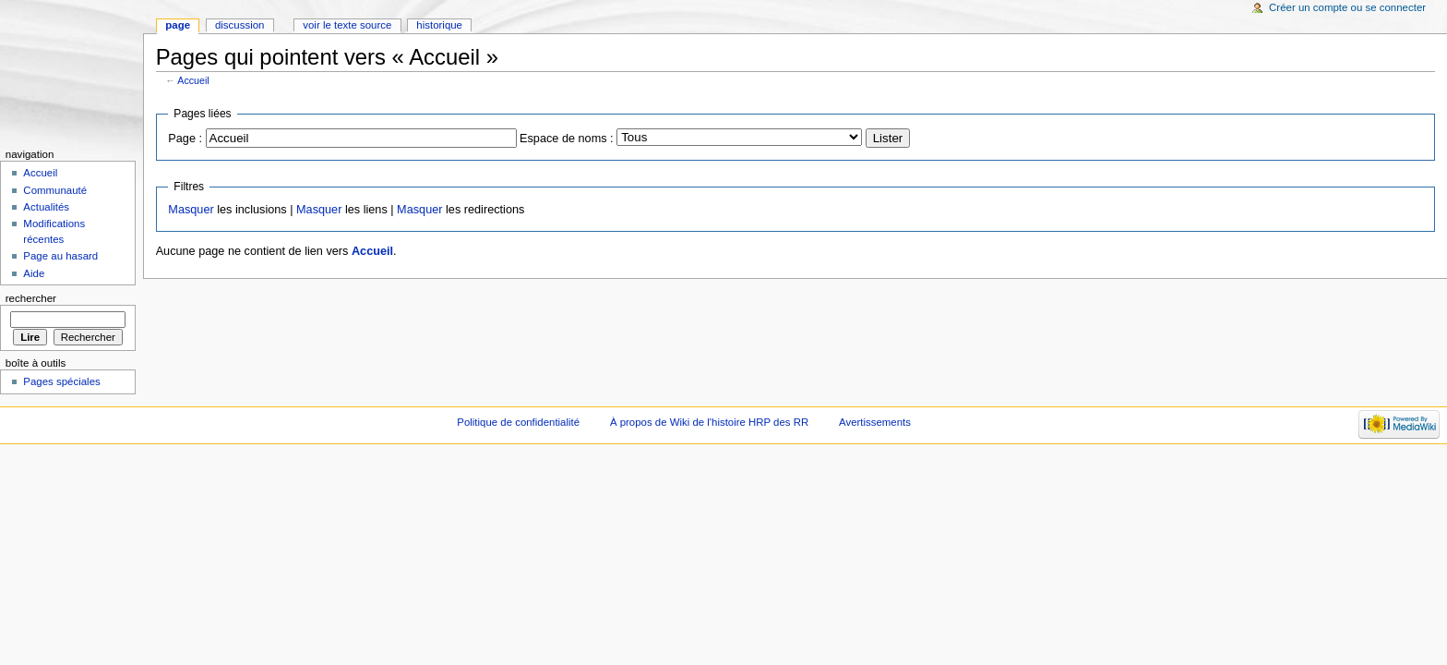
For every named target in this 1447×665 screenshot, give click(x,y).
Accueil (193, 80)
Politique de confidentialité (518, 422)
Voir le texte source (347, 24)
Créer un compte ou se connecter (1347, 7)
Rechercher (31, 298)
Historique (439, 24)
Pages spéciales (61, 381)
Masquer (190, 209)
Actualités (46, 206)
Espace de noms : (567, 138)
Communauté (55, 190)
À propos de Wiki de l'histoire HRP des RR (709, 422)
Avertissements (875, 422)
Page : (185, 138)
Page (177, 24)
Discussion (239, 24)
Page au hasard (60, 255)
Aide (33, 273)
